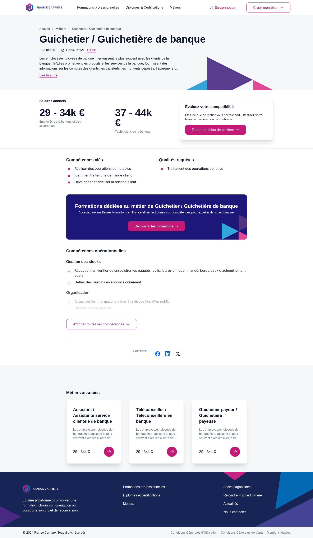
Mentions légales (278, 532)
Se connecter (223, 7)
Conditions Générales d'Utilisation (194, 532)
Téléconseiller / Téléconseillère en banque (154, 415)
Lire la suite (48, 75)
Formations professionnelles (98, 7)
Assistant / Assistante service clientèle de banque (92, 415)
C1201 (91, 50)
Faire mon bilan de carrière (215, 130)
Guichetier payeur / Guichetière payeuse (218, 415)
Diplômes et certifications (141, 495)
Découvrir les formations (157, 226)
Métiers (175, 7)
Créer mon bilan (268, 7)
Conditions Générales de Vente (242, 532)
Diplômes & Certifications (144, 7)
